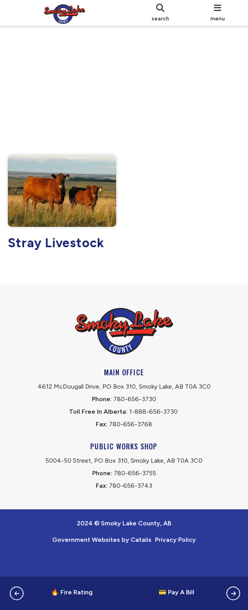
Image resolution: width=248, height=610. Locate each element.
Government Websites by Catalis (101, 562)
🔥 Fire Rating (72, 592)
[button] (17, 593)
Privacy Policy (175, 562)
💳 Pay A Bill (176, 592)
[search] (160, 13)
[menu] (217, 13)
